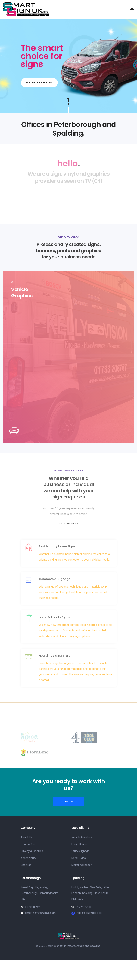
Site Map (26, 865)
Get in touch (68, 801)
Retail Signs (78, 858)
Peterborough (75, 946)
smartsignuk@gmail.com (40, 912)
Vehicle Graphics (81, 837)
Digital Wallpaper (81, 865)
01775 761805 (84, 907)
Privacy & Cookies (32, 851)
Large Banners (80, 844)
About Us (26, 837)
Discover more (68, 523)
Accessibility (28, 858)
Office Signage (80, 851)
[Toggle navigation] (132, 9)
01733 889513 (33, 907)
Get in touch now (39, 82)
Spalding (95, 946)
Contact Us (28, 844)
